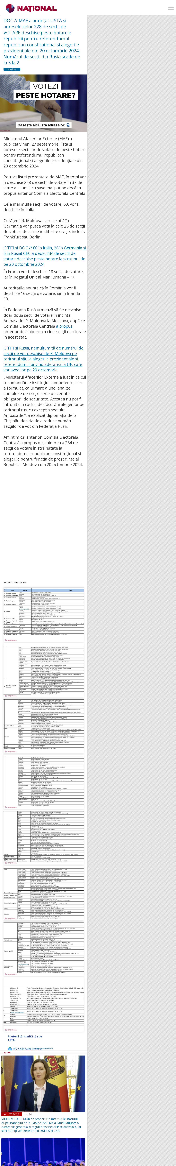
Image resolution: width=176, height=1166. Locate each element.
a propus (64, 326)
